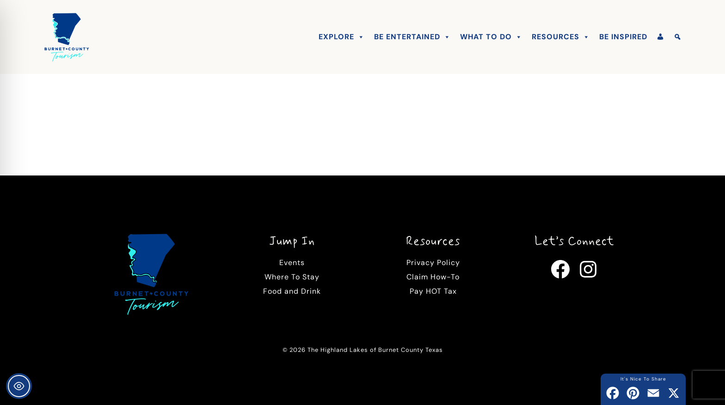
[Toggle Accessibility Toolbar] (19, 386)
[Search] (677, 37)
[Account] (660, 37)
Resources (561, 37)
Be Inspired (623, 37)
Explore (342, 37)
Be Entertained (412, 37)
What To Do (491, 37)
